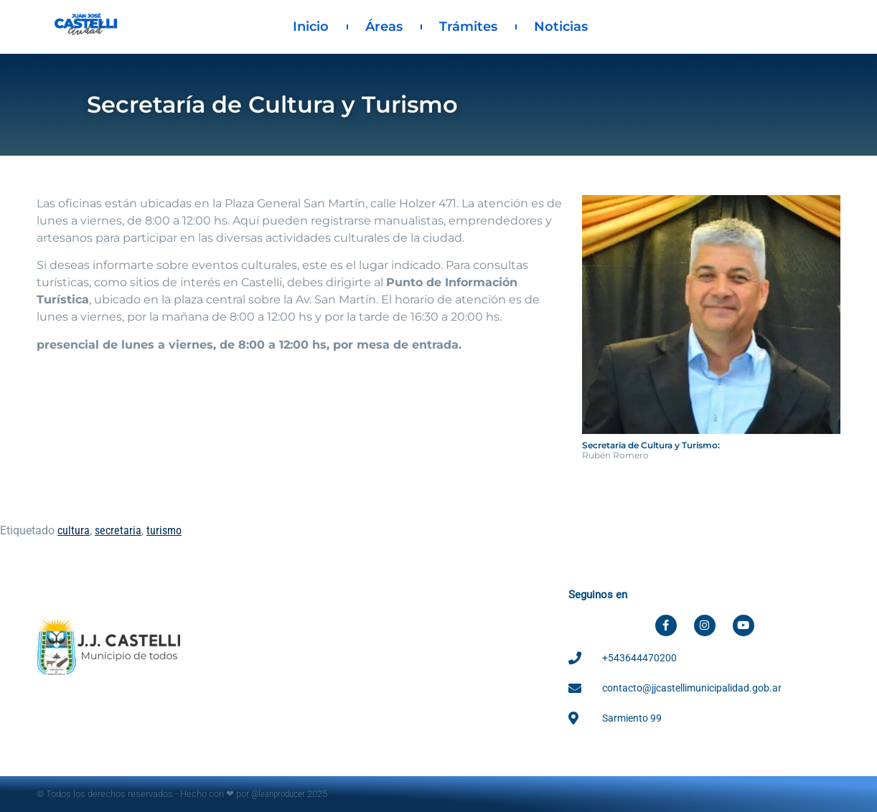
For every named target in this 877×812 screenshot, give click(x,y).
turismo (164, 530)
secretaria (118, 530)
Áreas (384, 26)
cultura (73, 530)
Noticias (561, 26)
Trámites (468, 26)
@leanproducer (278, 793)
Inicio (311, 26)
